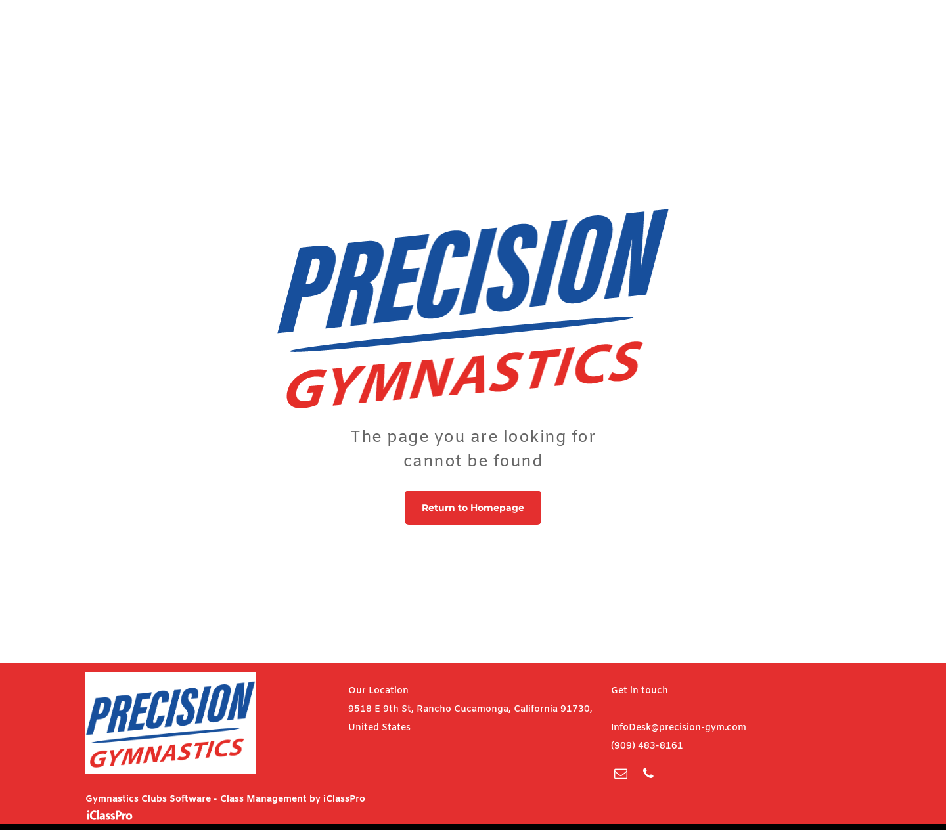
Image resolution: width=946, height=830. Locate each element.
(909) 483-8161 (647, 746)
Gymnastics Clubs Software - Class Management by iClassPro (225, 799)
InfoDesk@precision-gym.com (678, 728)
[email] (621, 775)
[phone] (648, 775)
